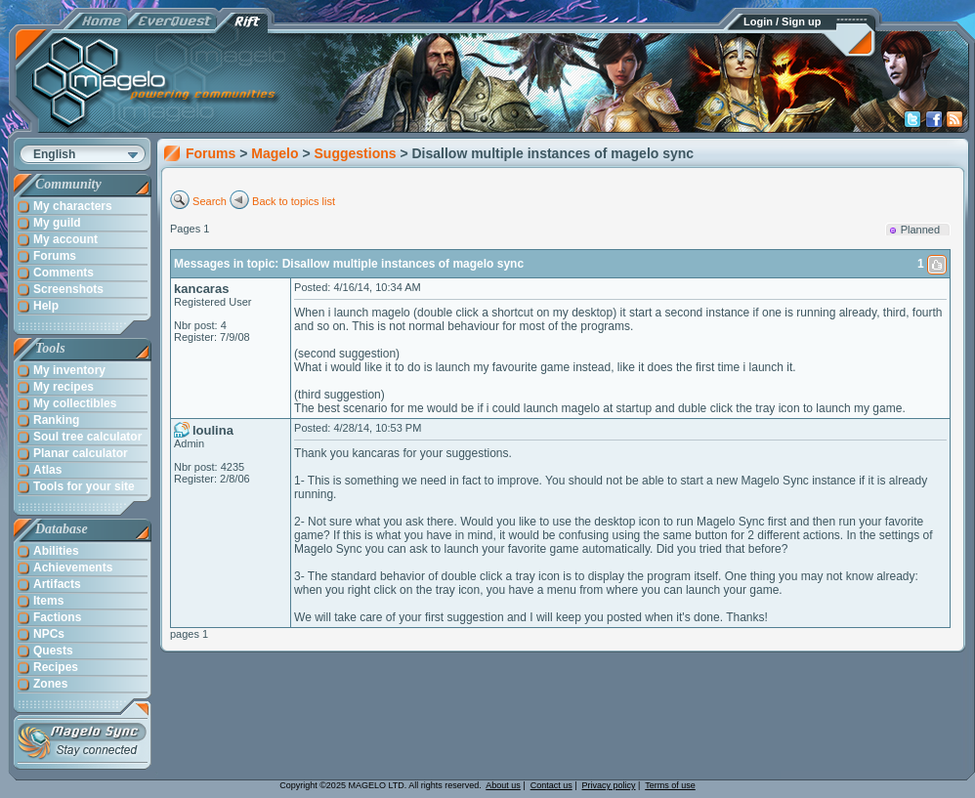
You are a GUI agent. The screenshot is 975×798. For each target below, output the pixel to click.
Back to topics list (293, 201)
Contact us (551, 785)
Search (209, 201)
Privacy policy (609, 785)
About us (503, 785)
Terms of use (670, 785)
